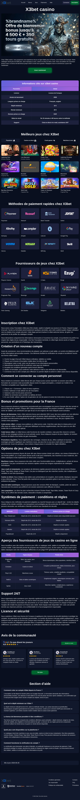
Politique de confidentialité (56, 785)
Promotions (75, 785)
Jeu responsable (53, 782)
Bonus (30, 2)
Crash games (50, 140)
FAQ (73, 782)
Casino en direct (30, 140)
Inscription (75, 2)
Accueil (23, 2)
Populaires (10, 140)
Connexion (66, 2)
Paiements (44, 2)
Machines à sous (69, 140)
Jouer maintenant (40, 70)
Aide (51, 2)
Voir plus (40, 672)
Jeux (36, 2)
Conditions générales (54, 780)
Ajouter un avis (69, 643)
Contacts (74, 780)
